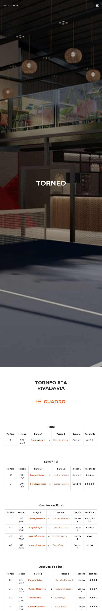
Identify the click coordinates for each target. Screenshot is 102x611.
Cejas (41, 440)
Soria (61, 545)
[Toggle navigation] (96, 5)
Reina (64, 606)
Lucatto (64, 440)
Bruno (55, 536)
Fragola (34, 440)
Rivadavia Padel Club (13, 5)
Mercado (64, 475)
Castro (57, 475)
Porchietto (69, 580)
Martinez (66, 519)
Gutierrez (57, 519)
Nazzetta (64, 527)
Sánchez (59, 598)
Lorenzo (63, 536)
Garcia (58, 606)
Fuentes (65, 484)
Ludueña (59, 589)
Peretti (56, 440)
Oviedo (56, 527)
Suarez (57, 484)
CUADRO (51, 401)
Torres (55, 545)
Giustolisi (59, 580)
